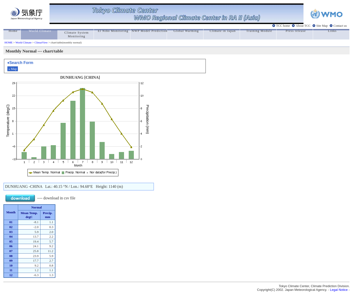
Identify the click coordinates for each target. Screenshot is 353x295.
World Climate (23, 42)
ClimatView (41, 42)
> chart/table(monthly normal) (65, 42)
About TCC (303, 25)
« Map (13, 69)
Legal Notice (339, 290)
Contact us (340, 25)
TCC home (283, 25)
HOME (8, 42)
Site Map (322, 25)
